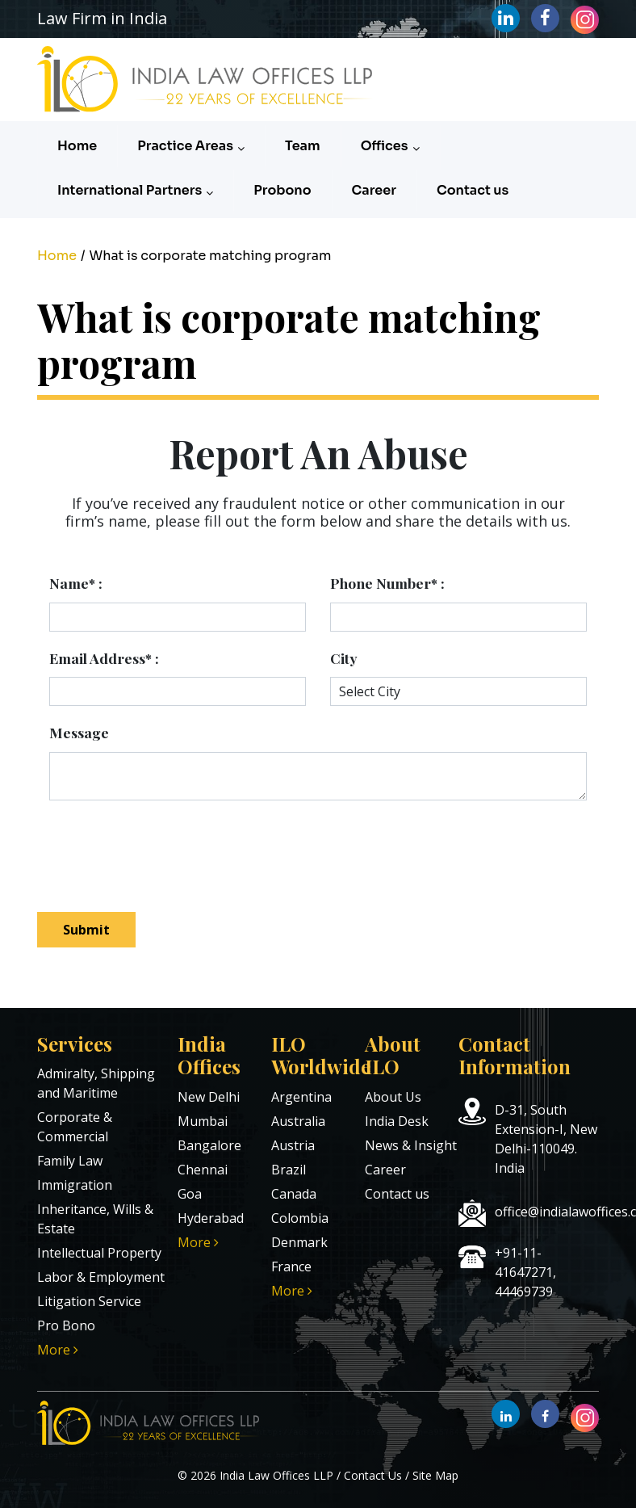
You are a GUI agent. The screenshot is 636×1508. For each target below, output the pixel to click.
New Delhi (209, 1097)
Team (302, 145)
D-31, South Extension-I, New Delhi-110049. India (546, 1139)
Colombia (299, 1218)
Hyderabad (211, 1218)
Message (79, 732)
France (291, 1266)
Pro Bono (66, 1325)
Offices (390, 146)
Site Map (435, 1475)
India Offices (209, 1055)
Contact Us (373, 1475)
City (344, 658)
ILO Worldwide (320, 1055)
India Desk (397, 1121)
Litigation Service (89, 1301)
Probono (282, 190)
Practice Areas (191, 146)
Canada (293, 1194)
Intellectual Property (99, 1253)
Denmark (299, 1242)
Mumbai (203, 1121)
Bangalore (209, 1145)
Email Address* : (104, 658)
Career (374, 190)
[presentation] (184, 848)
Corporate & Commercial (74, 1126)
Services (74, 1043)
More (57, 1350)
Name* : (76, 582)
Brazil (288, 1169)
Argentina (301, 1097)
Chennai (203, 1169)
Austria (293, 1145)
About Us (393, 1097)
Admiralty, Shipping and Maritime (96, 1083)
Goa (190, 1194)
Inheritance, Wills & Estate (95, 1218)
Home (77, 145)
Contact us (472, 190)
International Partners (135, 191)
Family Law (70, 1161)
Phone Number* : (387, 582)
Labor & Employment (101, 1277)
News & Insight (411, 1145)
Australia (298, 1121)
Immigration (74, 1185)
